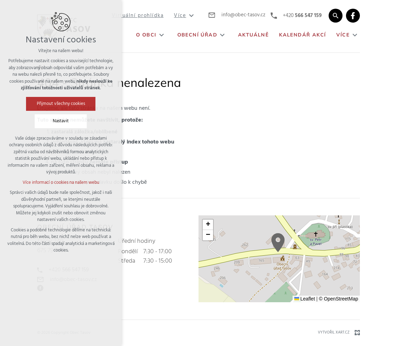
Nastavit (61, 121)
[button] (278, 242)
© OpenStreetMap (338, 299)
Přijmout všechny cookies (61, 103)
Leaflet (304, 299)
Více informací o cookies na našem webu (61, 182)
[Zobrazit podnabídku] (191, 16)
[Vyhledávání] (336, 16)
